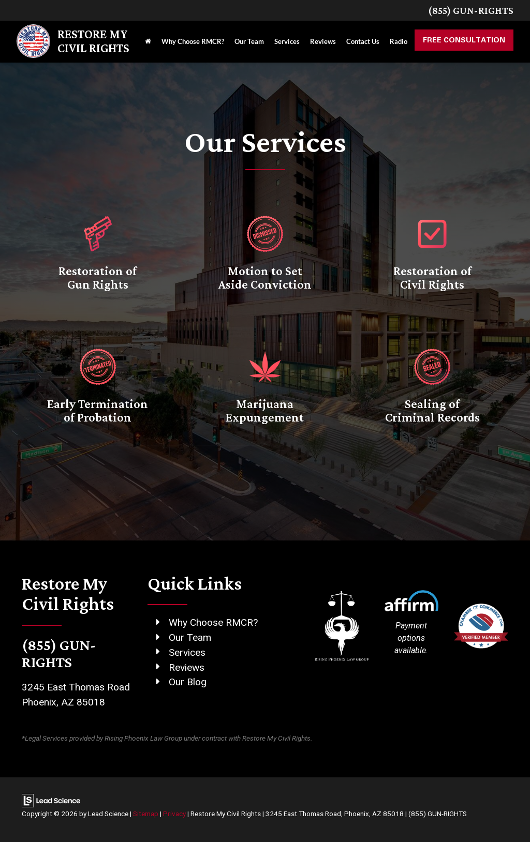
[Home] (148, 41)
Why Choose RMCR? (192, 41)
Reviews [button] (323, 41)
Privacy (174, 813)
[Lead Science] (51, 800)
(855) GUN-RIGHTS (470, 10)
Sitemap (145, 813)
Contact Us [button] (362, 41)
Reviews (186, 667)
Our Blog (188, 682)
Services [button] (287, 41)
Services (187, 652)
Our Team (190, 637)
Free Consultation (464, 39)
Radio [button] (398, 41)
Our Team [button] (249, 41)
